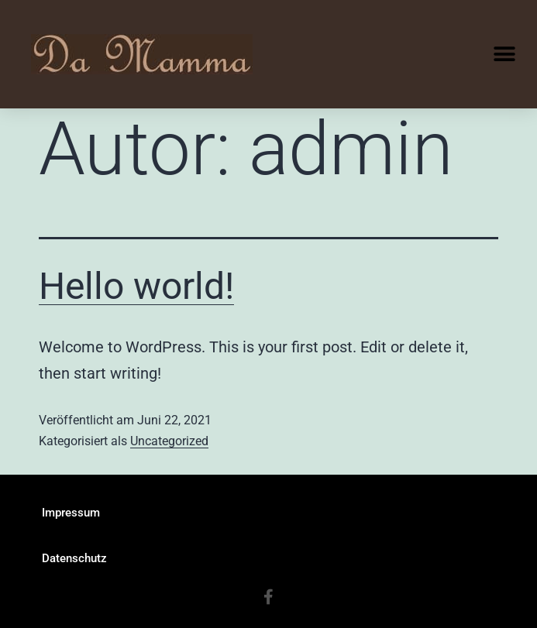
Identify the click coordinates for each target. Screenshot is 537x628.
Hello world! (136, 286)
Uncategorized (169, 441)
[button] (504, 54)
